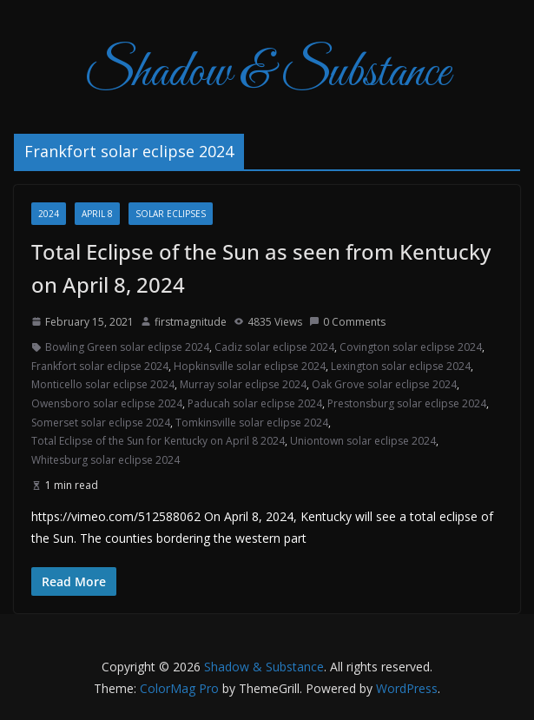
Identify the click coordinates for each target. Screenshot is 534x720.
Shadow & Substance (267, 73)
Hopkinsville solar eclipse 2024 (250, 366)
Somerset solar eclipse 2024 (100, 422)
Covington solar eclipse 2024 (411, 347)
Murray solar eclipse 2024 (243, 384)
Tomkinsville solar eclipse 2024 (251, 422)
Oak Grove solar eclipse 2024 (384, 384)
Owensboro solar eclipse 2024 (106, 403)
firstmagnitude (191, 321)
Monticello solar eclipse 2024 (103, 384)
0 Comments (347, 321)
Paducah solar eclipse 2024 (255, 403)
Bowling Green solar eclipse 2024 (127, 347)
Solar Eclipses (170, 214)
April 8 (97, 214)
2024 (48, 214)
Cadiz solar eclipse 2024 (274, 347)
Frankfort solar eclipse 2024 (99, 366)
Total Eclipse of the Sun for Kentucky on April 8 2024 (158, 440)
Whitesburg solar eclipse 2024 (105, 459)
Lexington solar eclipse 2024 (401, 366)
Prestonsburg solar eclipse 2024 (406, 403)
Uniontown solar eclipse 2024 (363, 440)
